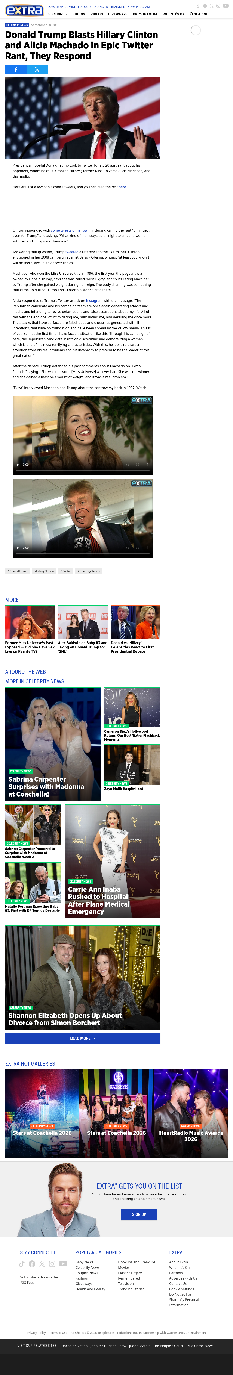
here (122, 187)
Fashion (82, 1278)
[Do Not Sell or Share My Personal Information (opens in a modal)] (184, 1300)
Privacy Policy (36, 1333)
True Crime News (200, 1345)
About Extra (178, 1262)
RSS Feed (27, 1282)
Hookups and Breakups (137, 1262)
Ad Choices (78, 1333)
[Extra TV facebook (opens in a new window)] (205, 6)
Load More (83, 1038)
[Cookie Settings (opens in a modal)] (181, 1289)
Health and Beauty (90, 1289)
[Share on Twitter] (37, 69)
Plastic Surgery (130, 1273)
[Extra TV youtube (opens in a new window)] (226, 6)
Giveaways (84, 1283)
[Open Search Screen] (198, 14)
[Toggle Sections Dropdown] (58, 14)
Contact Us (178, 1283)
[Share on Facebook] (16, 69)
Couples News (87, 1273)
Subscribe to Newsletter (39, 1277)
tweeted (71, 252)
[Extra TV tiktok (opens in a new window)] (198, 6)
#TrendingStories (88, 571)
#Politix (66, 571)
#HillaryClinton (44, 571)
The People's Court (168, 1345)
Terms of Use (58, 1333)
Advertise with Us (183, 1278)
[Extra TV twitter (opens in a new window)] (212, 6)
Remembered (129, 1278)
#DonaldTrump (18, 571)
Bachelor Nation (75, 1345)
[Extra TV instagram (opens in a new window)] (218, 6)
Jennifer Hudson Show (108, 1345)
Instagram (94, 300)
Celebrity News (17, 25)
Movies (123, 1267)
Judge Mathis (139, 1345)
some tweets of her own (70, 230)
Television (126, 1283)
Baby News (84, 1262)
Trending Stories (131, 1289)
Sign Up (139, 1214)
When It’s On (179, 1267)
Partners (176, 1273)
